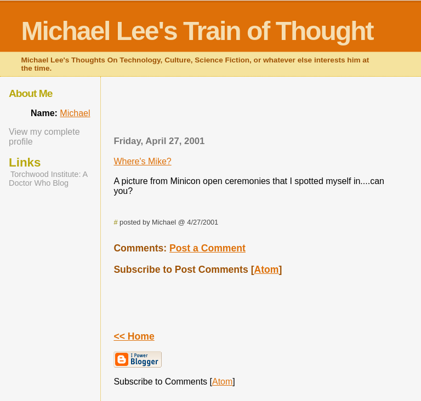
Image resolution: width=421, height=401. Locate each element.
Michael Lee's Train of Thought (197, 30)
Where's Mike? (142, 161)
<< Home (133, 336)
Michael (75, 113)
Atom (266, 269)
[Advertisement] (252, 109)
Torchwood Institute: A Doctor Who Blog (48, 178)
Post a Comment (207, 248)
